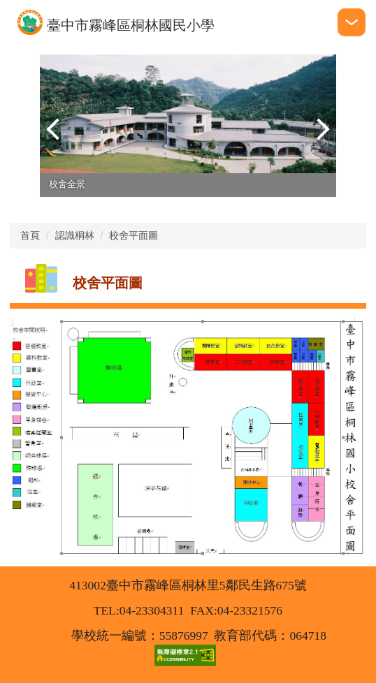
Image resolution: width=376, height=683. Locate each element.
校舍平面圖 (133, 235)
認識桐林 (74, 235)
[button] (57, 129)
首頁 (30, 235)
